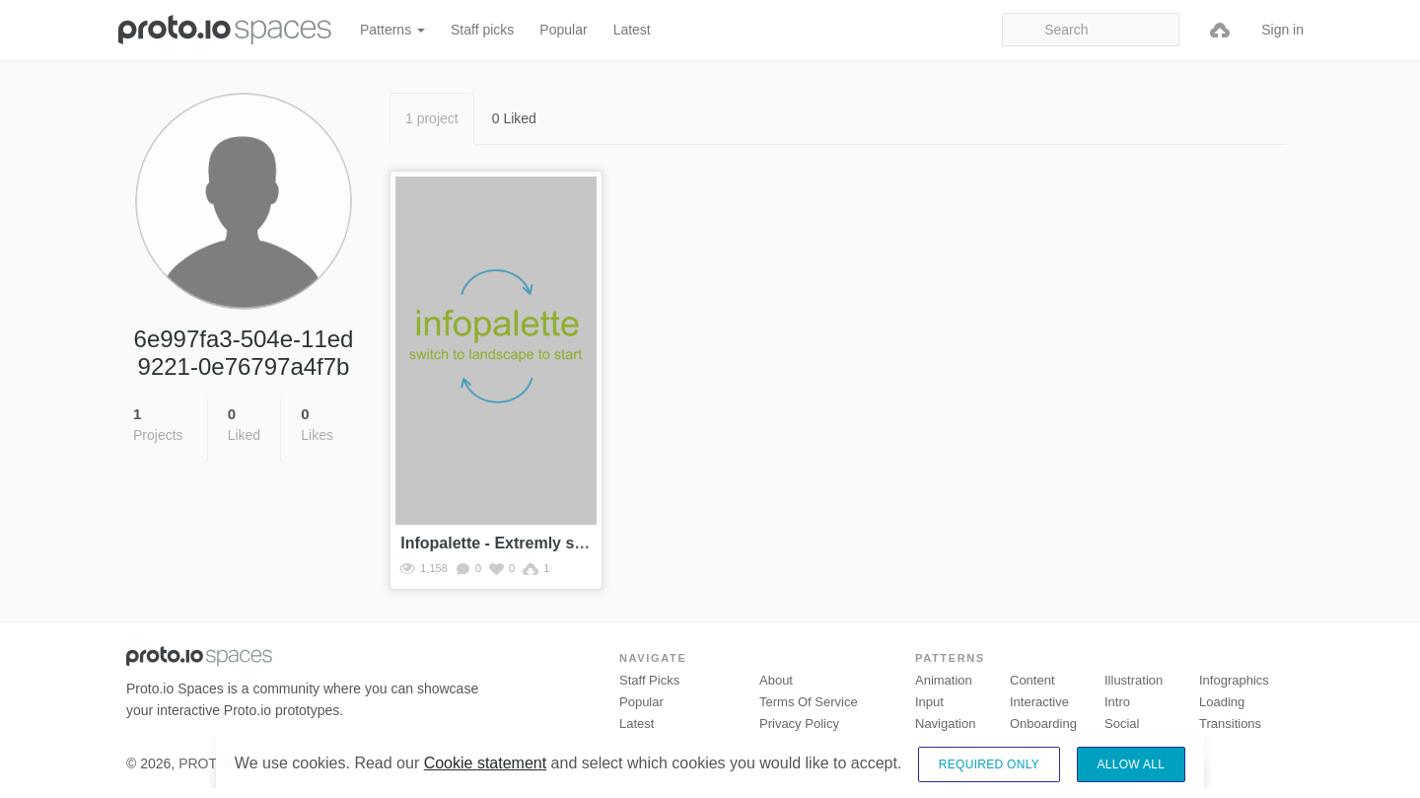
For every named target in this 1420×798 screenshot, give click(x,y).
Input (929, 701)
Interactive (1039, 701)
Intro (1117, 701)
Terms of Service (808, 701)
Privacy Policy (799, 723)
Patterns (392, 29)
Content (1032, 680)
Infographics (1234, 680)
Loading (1221, 701)
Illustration (1133, 680)
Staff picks (482, 29)
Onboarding (1043, 723)
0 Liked (514, 118)
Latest (632, 29)
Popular (563, 29)
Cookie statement (485, 779)
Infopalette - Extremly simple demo (531, 543)
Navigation (945, 723)
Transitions (1230, 723)
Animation (943, 680)
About (776, 680)
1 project (432, 118)
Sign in (1282, 29)
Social (1121, 723)
